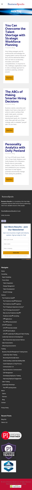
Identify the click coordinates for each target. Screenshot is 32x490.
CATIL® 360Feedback (9, 331)
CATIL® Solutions (7, 325)
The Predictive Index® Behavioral (12, 301)
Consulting (4, 274)
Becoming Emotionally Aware (11, 358)
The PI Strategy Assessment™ (11, 310)
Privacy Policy (5, 408)
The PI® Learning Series (9, 388)
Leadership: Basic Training (10, 355)
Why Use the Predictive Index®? (12, 313)
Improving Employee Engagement (12, 379)
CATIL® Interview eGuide (10, 328)
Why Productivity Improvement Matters (14, 340)
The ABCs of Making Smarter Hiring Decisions (15, 96)
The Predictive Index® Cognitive (12, 304)
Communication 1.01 (8, 367)
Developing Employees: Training (12, 376)
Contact (3, 403)
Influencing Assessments (9, 346)
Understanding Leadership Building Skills (14, 361)
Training (3, 349)
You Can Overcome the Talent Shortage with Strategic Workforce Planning (15, 35)
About (3, 391)
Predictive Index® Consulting (11, 316)
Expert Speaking (6, 277)
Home (10, 13)
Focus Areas (5, 280)
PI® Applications (7, 319)
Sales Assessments (7, 343)
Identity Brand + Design (19, 484)
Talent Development (9, 289)
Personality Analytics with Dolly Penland (15, 148)
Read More (9, 78)
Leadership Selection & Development (12, 337)
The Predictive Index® (8, 298)
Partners (4, 397)
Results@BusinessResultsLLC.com (10, 211)
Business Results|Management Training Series (15, 352)
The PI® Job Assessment (10, 322)
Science (3, 295)
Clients (4, 394)
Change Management (9, 286)
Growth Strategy (7, 292)
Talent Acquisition (8, 283)
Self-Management (8, 373)
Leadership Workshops (8, 385)
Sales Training (6, 382)
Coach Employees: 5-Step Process (12, 364)
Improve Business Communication (12, 370)
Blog (13, 48)
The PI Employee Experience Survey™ (13, 307)
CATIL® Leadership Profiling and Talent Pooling (16, 334)
